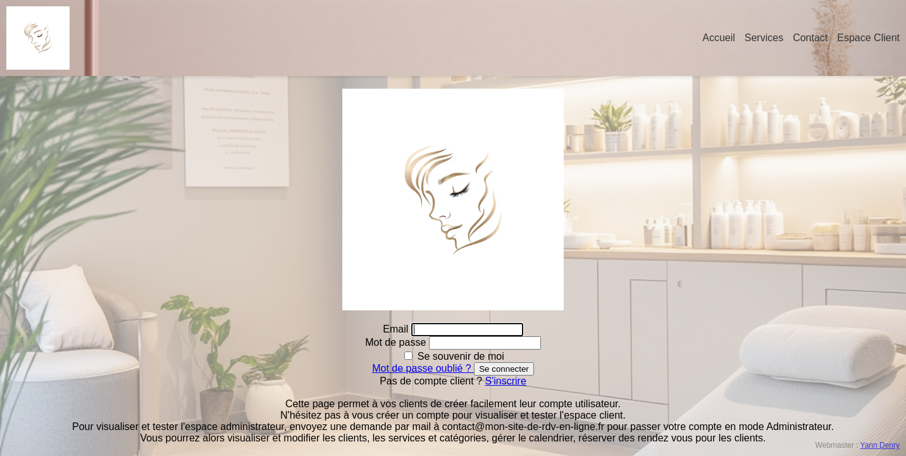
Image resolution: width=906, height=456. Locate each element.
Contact (810, 37)
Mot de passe (397, 342)
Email (397, 329)
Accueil (718, 37)
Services (764, 37)
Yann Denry (880, 445)
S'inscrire (505, 381)
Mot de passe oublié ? (423, 368)
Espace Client (868, 37)
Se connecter (504, 369)
